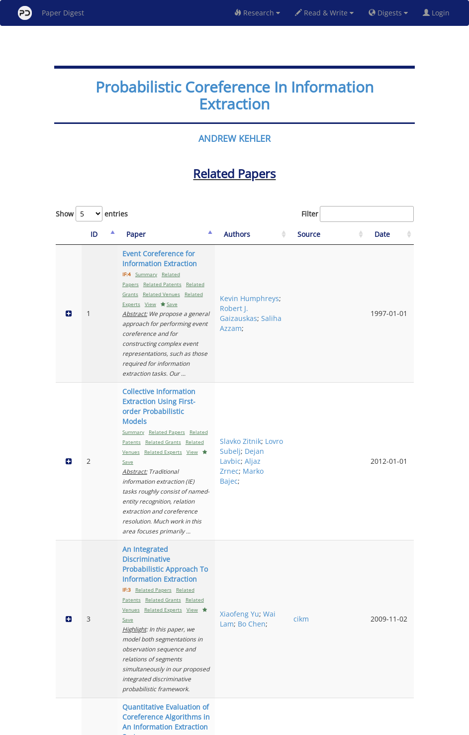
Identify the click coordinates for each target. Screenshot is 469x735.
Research (257, 12)
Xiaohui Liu (299, 635)
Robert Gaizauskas (300, 532)
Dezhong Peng (296, 650)
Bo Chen (294, 464)
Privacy (263, 726)
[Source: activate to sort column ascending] (353, 234)
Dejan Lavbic (291, 366)
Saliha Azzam (292, 303)
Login (438, 12)
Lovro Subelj (301, 346)
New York (315, 726)
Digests (388, 12)
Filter (357, 214)
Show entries (92, 213)
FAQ (193, 726)
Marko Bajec (291, 396)
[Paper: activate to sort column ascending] (187, 234)
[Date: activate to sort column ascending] (397, 234)
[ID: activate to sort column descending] (86, 234)
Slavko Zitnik (291, 336)
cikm (340, 454)
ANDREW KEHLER (234, 138)
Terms (239, 726)
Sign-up (214, 726)
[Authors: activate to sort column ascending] (302, 234)
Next (398, 685)
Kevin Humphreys (300, 263)
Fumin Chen (291, 611)
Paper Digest (51, 13)
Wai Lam (293, 454)
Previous (321, 685)
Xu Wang (296, 620)
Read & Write (324, 12)
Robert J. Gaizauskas (300, 283)
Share (286, 726)
